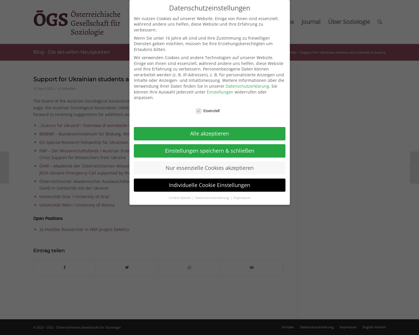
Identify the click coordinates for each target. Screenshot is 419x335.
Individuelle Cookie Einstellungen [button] (209, 178)
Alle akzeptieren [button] (209, 127)
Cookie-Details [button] (180, 192)
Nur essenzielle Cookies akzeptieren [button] (210, 161)
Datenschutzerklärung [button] (212, 192)
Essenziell (208, 105)
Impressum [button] (242, 192)
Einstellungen (220, 86)
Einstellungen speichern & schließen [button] (209, 144)
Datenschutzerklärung (247, 80)
